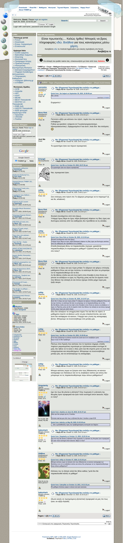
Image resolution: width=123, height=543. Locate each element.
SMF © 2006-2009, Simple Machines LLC (67, 537)
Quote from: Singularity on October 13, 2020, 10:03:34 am (70, 436)
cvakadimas (18, 250)
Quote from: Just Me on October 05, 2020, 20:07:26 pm (69, 165)
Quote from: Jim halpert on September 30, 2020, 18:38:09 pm (71, 93)
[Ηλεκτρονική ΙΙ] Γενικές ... (20, 282)
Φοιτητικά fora (21, 59)
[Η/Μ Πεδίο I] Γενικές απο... (21, 222)
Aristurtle (18, 91)
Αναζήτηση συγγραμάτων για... (22, 262)
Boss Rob (42, 113)
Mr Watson (18, 196)
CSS (74, 538)
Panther (18, 119)
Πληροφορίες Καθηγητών (19, 77)
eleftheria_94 (18, 336)
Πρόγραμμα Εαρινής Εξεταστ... (22, 215)
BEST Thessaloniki (23, 100)
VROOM (18, 117)
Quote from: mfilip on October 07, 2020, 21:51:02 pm (68, 460)
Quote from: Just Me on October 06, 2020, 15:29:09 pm (69, 335)
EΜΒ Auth (19, 106)
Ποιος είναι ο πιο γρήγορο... (21, 235)
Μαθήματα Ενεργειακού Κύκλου (64, 66)
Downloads (23, 7)
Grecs (16, 257)
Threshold (17, 243)
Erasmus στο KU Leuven (20, 202)
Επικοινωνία (20, 46)
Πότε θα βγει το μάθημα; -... (21, 289)
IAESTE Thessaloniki (24, 108)
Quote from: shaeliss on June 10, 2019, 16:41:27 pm (68, 412)
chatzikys (41, 70)
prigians (16, 347)
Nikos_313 (17, 223)
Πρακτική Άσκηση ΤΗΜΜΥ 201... (22, 181)
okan (16, 210)
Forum (18, 40)
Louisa (16, 344)
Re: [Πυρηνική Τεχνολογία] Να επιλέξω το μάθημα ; (77, 88)
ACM (17, 89)
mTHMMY (19, 83)
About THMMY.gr (25, 10)
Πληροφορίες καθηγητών (20, 168)
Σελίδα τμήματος (22, 53)
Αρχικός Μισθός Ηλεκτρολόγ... (22, 255)
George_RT (17, 350)
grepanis (17, 297)
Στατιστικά (17, 302)
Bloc (64, 538)
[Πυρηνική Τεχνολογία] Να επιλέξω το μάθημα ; (63, 70)
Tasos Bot (17, 349)
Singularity (43, 385)
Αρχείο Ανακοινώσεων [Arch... (21, 269)
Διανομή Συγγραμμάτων (25, 70)
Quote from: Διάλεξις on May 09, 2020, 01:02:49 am (68, 422)
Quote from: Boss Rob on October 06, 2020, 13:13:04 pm (70, 237)
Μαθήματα (43, 7)
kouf (15, 346)
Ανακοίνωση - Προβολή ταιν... (21, 275)
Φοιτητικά (52, 7)
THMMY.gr (41, 66)
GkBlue (41, 453)
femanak (16, 338)
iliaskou (16, 339)
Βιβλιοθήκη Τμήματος (24, 55)
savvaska (42, 87)
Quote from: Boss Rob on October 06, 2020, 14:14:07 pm (70, 299)
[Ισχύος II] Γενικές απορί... (20, 228)
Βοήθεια (68, 42)
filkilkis (16, 342)
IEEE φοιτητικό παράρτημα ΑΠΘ (19, 111)
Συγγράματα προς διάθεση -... (21, 195)
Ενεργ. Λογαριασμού (23, 44)
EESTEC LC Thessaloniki (18, 103)
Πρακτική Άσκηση (22, 63)
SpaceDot (19, 115)
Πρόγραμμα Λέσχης (23, 61)
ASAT (17, 95)
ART (17, 93)
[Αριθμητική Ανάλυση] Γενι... (21, 175)
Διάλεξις (17, 183)
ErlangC (42, 159)
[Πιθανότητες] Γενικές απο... (21, 188)
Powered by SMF (47, 537)
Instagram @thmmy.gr (24, 80)
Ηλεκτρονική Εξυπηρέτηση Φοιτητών (22, 66)
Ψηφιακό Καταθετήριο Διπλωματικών (22, 73)
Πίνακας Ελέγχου (19, 125)
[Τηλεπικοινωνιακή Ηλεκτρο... (21, 295)
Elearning (19, 57)
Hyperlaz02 (18, 170)
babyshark (43, 430)
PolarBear (17, 290)
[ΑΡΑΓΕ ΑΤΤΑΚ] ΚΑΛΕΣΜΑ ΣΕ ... (22, 248)
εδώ (59, 42)
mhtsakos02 (18, 335)
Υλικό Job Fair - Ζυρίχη (19, 242)
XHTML (69, 538)
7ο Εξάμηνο (82, 66)
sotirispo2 (17, 277)
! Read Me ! (33, 7)
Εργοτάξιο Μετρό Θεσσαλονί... (22, 208)
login (37, 19)
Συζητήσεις (74, 7)
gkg (15, 341)
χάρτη (74, 46)
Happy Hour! (85, 7)
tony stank (17, 176)
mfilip (40, 190)
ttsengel (17, 284)
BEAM (17, 98)
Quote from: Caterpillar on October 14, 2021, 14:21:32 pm (70, 485)
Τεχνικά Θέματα (63, 7)
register (44, 19)
